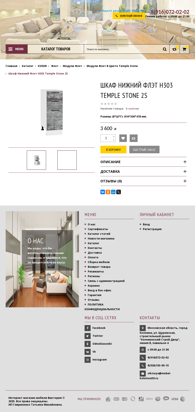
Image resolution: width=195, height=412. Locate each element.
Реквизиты (96, 271)
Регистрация (152, 229)
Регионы (94, 276)
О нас (92, 224)
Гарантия (94, 295)
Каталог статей (99, 234)
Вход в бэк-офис (99, 290)
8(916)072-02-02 (158, 357)
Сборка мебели (99, 262)
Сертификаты (98, 229)
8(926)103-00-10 (158, 365)
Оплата (93, 257)
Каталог (93, 243)
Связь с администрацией (106, 281)
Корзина (94, 285)
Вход (146, 224)
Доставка (95, 252)
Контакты (95, 248)
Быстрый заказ (144, 149)
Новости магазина (101, 238)
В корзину (113, 149)
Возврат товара (99, 267)
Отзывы (93, 300)
